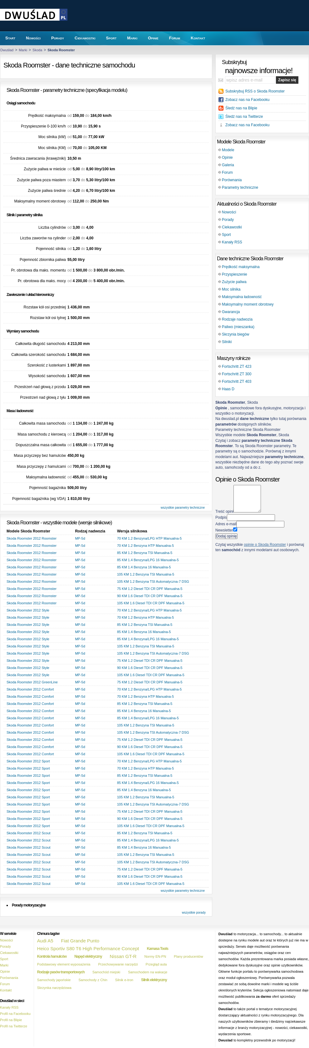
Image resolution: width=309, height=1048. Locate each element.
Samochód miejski (106, 972)
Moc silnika (231, 289)
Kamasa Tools (157, 948)
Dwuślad (6, 50)
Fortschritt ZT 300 (236, 374)
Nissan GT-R (123, 956)
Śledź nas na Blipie (241, 108)
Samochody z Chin (92, 980)
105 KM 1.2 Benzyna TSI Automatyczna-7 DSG (153, 581)
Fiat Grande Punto (80, 940)
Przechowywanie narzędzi (118, 964)
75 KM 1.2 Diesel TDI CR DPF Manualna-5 (150, 589)
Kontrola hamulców (51, 956)
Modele (228, 150)
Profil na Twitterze (13, 1026)
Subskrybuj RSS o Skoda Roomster (255, 91)
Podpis (221, 517)
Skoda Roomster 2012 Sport (28, 761)
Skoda (37, 50)
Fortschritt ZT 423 (236, 366)
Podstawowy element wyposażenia (64, 964)
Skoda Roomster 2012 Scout (29, 833)
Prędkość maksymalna (241, 267)
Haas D (228, 389)
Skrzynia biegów (235, 334)
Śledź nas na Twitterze (244, 116)
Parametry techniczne (240, 187)
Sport (226, 234)
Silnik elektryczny (154, 980)
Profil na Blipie (11, 1020)
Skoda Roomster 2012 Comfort (30, 689)
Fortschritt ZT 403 (236, 381)
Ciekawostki (232, 227)
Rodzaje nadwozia (237, 319)
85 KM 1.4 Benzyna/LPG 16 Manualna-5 (148, 560)
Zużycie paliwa (234, 282)
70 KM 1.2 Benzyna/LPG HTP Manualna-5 (149, 538)
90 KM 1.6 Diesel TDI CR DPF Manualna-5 (150, 596)
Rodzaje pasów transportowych (61, 972)
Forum (227, 172)
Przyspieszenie (234, 274)
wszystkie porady (194, 912)
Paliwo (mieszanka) (238, 327)
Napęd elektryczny (88, 956)
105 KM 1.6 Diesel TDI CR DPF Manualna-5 (150, 603)
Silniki (227, 342)
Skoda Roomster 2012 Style (28, 610)
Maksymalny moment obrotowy (247, 304)
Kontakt (6, 990)
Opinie (227, 157)
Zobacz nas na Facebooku (247, 99)
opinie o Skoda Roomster (265, 544)
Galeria (228, 165)
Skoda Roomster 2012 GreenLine (32, 682)
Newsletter (224, 530)
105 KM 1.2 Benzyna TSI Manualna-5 (145, 574)
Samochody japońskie (54, 980)
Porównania (232, 180)
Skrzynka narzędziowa (54, 988)
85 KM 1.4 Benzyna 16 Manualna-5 (144, 567)
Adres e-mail (225, 524)
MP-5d (80, 538)
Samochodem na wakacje (147, 972)
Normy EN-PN (155, 956)
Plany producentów (188, 956)
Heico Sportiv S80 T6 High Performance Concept (88, 948)
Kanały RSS (232, 242)
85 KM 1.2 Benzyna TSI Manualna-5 (144, 553)
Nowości (229, 212)
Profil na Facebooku (15, 1014)
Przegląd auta (156, 964)
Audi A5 (45, 940)
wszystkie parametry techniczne (183, 507)
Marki (23, 50)
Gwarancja (231, 312)
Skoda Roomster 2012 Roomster (31, 538)
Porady (228, 219)
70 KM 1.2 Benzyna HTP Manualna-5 (145, 545)
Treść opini (224, 511)
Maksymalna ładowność (242, 297)
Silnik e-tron (124, 980)
